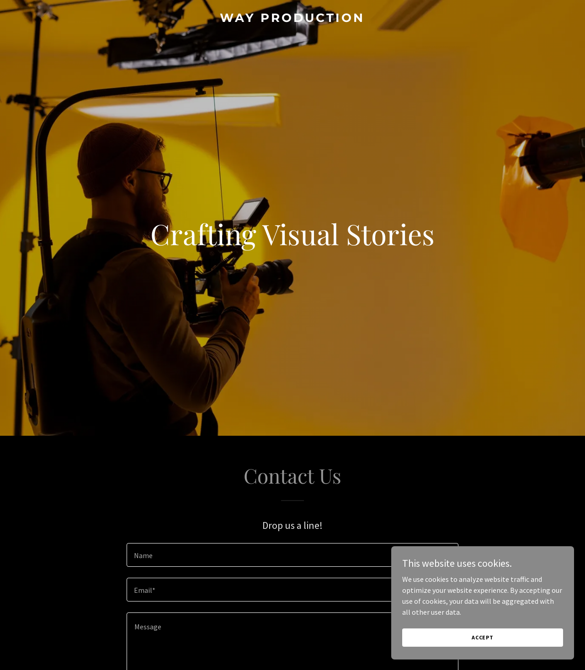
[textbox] (292, 555)
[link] (293, 19)
